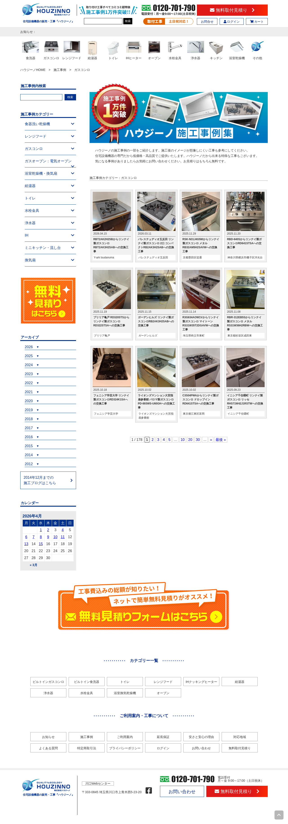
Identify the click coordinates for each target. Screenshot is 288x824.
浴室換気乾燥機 (125, 693)
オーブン (163, 693)
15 (41, 544)
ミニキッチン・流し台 (49, 248)
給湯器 (49, 186)
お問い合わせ (201, 748)
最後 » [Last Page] (221, 440)
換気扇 (49, 260)
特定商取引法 (86, 748)
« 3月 (33, 565)
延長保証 (163, 737)
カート (257, 21)
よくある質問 (48, 748)
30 (198, 440)
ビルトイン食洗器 (86, 682)
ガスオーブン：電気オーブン (49, 163)
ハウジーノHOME (32, 70)
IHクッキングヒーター (201, 682)
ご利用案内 (125, 737)
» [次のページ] (211, 440)
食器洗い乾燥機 (49, 124)
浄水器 (49, 223)
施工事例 (60, 70)
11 (63, 537)
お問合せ (207, 21)
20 (190, 440)
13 (26, 544)
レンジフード (49, 136)
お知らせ (48, 737)
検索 (128, 21)
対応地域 (239, 737)
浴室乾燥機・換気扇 (49, 173)
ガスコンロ (49, 148)
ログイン (232, 21)
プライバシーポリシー (125, 748)
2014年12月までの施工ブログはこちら (40, 480)
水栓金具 (49, 210)
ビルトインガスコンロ (48, 682)
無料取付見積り (232, 10)
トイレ (49, 198)
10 (183, 440)
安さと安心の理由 (201, 737)
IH (49, 235)
